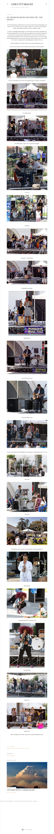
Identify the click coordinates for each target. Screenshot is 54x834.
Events (15, 748)
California (12, 748)
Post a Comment (11, 755)
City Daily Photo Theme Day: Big (21, 790)
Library (20, 748)
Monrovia (24, 748)
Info (18, 748)
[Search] (46, 4)
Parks (28, 748)
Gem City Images (22, 4)
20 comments (13, 792)
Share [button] (8, 746)
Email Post (12, 746)
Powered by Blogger (27, 829)
